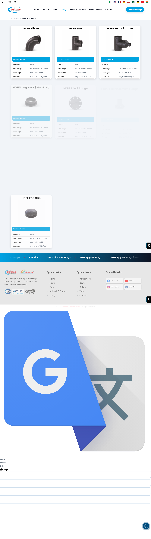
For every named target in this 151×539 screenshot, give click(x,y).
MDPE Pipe (17, 257)
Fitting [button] (64, 9)
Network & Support (78, 9)
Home (36, 9)
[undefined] (5, 469)
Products (17, 18)
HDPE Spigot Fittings (93, 257)
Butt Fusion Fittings (29, 18)
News (91, 9)
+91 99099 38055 (9, 2)
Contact (108, 9)
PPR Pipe (36, 257)
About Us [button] (46, 9)
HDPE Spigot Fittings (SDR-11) (129, 257)
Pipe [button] (55, 9)
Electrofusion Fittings (61, 257)
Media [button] (99, 9)
